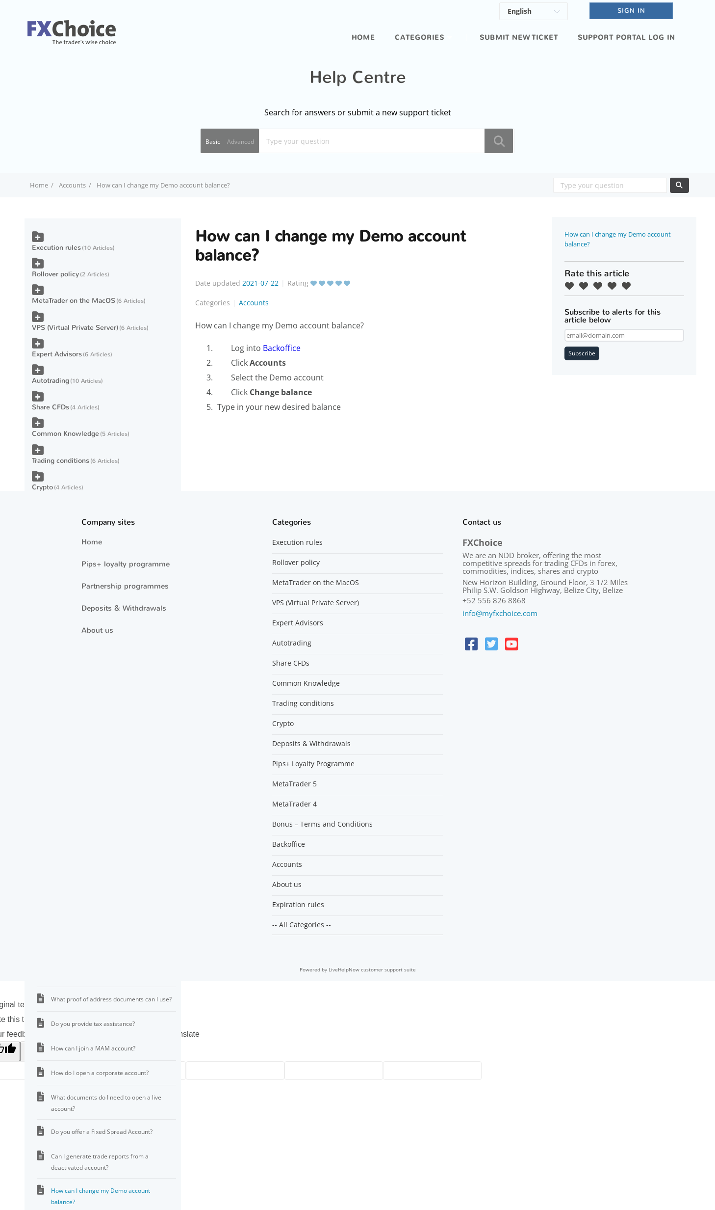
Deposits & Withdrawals (123, 608)
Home (363, 37)
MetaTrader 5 (294, 784)
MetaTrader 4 (294, 804)
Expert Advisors (57, 354)
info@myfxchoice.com (499, 613)
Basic (212, 141)
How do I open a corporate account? (100, 1073)
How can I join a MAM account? (93, 1048)
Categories (419, 37)
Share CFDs (50, 407)
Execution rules (56, 247)
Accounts (72, 185)
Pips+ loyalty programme (125, 564)
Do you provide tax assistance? (93, 1024)
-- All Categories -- (301, 925)
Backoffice (282, 348)
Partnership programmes (125, 586)
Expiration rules (298, 905)
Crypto (42, 487)
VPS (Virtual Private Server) (75, 327)
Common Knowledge (65, 433)
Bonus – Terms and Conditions (322, 824)
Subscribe (581, 353)
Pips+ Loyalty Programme (313, 764)
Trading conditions (60, 460)
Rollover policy (55, 274)
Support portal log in (626, 37)
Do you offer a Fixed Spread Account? (102, 1132)
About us (97, 630)
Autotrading (50, 380)
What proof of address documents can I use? (111, 999)
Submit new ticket (519, 37)
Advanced (240, 141)
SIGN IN (631, 10)
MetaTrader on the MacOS (73, 300)
